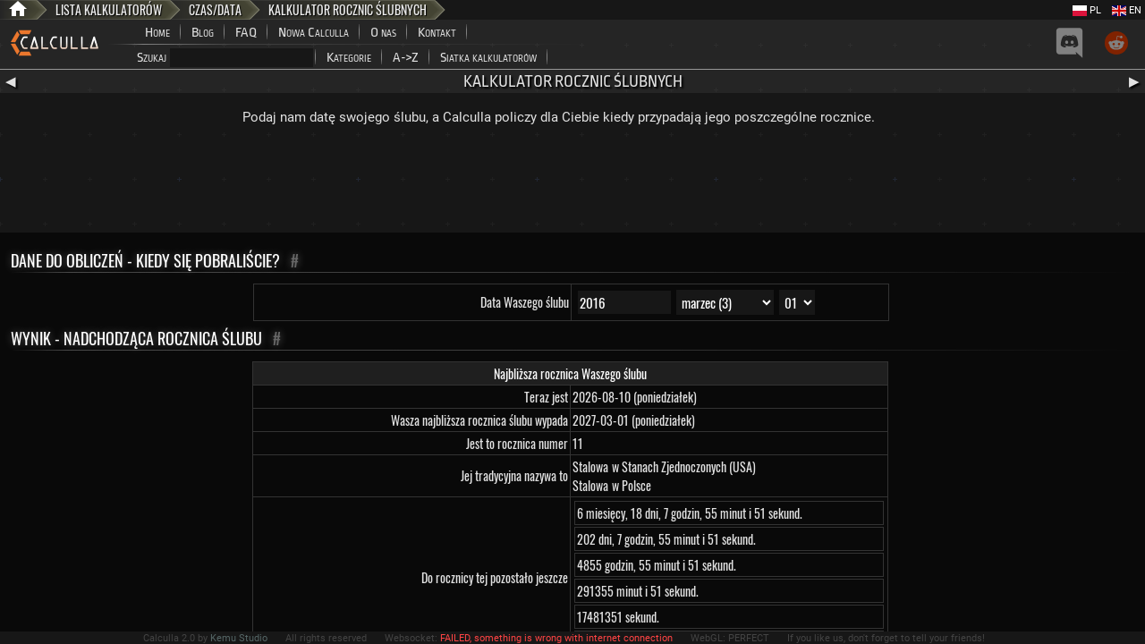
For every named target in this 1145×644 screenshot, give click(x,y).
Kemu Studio (238, 638)
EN (1126, 10)
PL (1087, 10)
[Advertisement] (572, 183)
